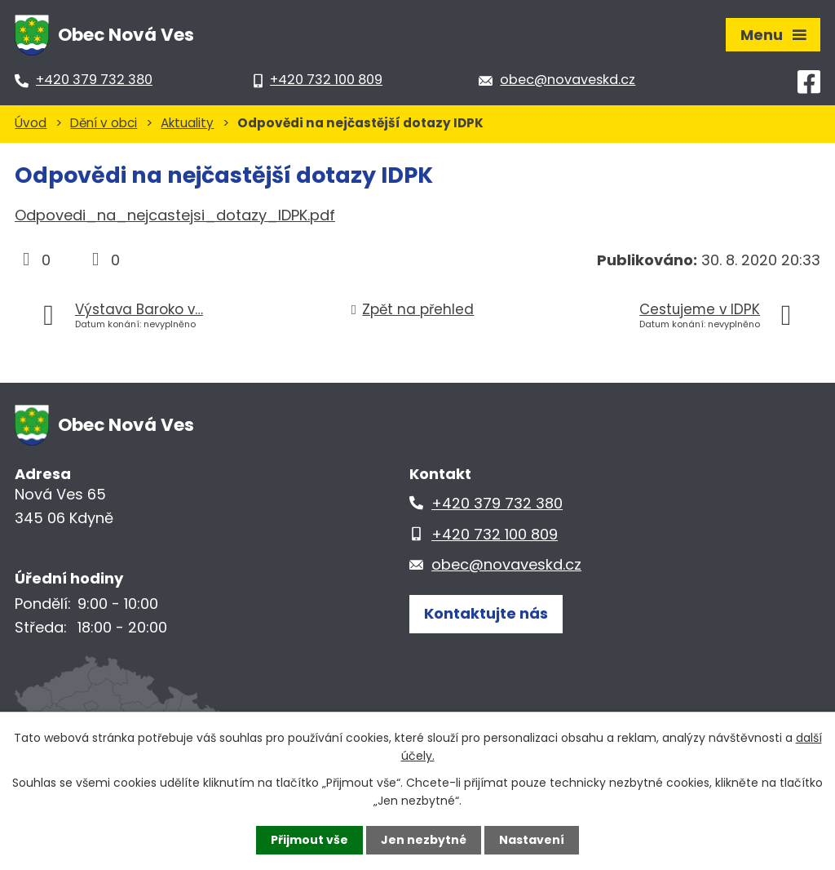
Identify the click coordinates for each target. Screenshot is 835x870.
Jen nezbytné (423, 840)
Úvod (30, 122)
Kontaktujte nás (486, 613)
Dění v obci (103, 122)
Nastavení (531, 840)
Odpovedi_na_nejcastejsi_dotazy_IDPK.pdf (175, 215)
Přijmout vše (309, 840)
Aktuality (187, 122)
